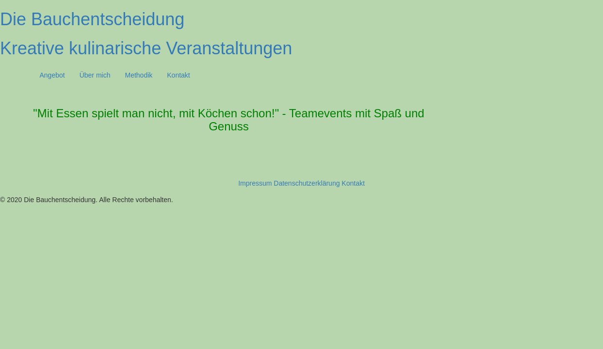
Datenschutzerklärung (307, 183)
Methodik (138, 75)
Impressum (255, 183)
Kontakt (178, 75)
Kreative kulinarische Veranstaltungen (146, 48)
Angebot (52, 75)
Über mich (95, 75)
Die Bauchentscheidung (92, 19)
